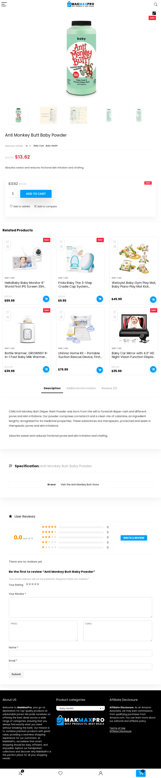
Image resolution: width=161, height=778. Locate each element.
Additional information (81, 388)
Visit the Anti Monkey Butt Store (80, 484)
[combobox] (80, 708)
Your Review (17, 594)
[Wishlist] (60, 773)
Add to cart (36, 193)
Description (52, 388)
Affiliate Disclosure (120, 731)
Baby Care (38, 145)
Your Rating (16, 585)
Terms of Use (117, 728)
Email (13, 660)
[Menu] (4, 4)
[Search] (156, 4)
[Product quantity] (13, 193)
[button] (154, 13)
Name (13, 647)
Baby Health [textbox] (79, 708)
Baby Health (51, 145)
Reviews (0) (109, 388)
